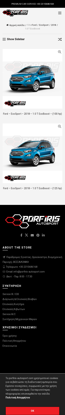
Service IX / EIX (11, 294)
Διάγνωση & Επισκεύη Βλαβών (20, 299)
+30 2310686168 (45, 4)
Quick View (60, 52)
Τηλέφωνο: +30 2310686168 (21, 266)
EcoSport (44, 25)
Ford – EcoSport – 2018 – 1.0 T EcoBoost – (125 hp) (32, 188)
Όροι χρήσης (10, 335)
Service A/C (9, 314)
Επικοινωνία (10, 345)
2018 (53, 25)
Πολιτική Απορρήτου (14, 340)
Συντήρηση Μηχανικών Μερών (20, 319)
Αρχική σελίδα (16, 25)
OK (32, 410)
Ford (34, 25)
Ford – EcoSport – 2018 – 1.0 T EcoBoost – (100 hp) (32, 113)
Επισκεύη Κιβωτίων (14, 309)
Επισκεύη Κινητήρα (13, 304)
